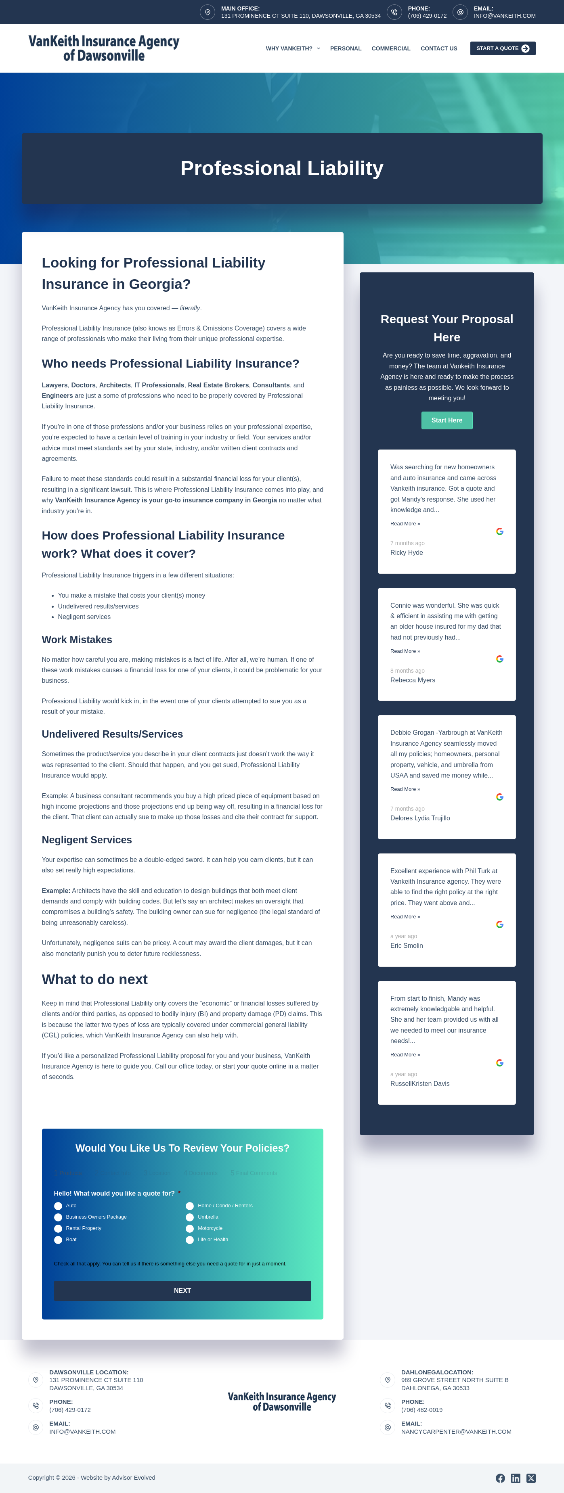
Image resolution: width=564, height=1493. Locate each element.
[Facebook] (500, 1478)
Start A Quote (503, 48)
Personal (346, 48)
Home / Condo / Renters (225, 1206)
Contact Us (439, 48)
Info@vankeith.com (505, 16)
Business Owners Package (96, 1217)
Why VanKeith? (294, 48)
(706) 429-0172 (427, 16)
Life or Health (213, 1239)
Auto (71, 1206)
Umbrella (208, 1217)
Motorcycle (210, 1228)
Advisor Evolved (133, 1477)
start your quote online (254, 1066)
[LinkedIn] (515, 1478)
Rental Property (84, 1228)
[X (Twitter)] (531, 1478)
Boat (71, 1239)
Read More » (405, 524)
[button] (446, 420)
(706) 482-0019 (422, 1409)
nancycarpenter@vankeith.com (456, 1431)
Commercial (391, 48)
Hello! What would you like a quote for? (117, 1193)
